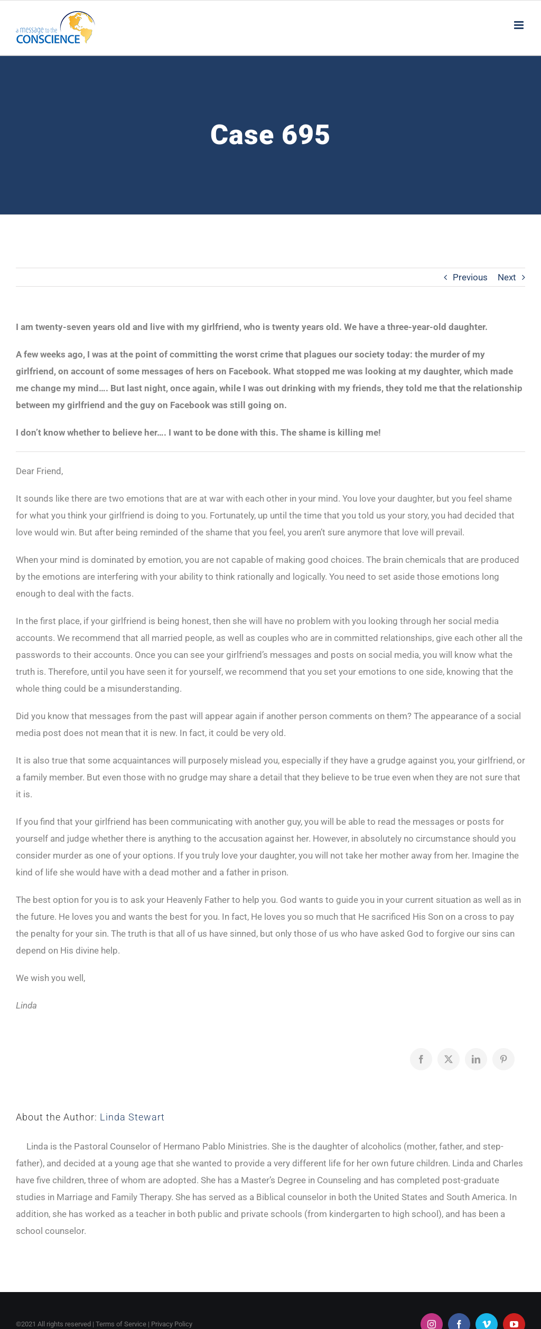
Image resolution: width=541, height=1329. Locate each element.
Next (507, 277)
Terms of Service (121, 1324)
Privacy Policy (171, 1324)
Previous (470, 277)
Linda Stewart (132, 1117)
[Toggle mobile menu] (519, 25)
